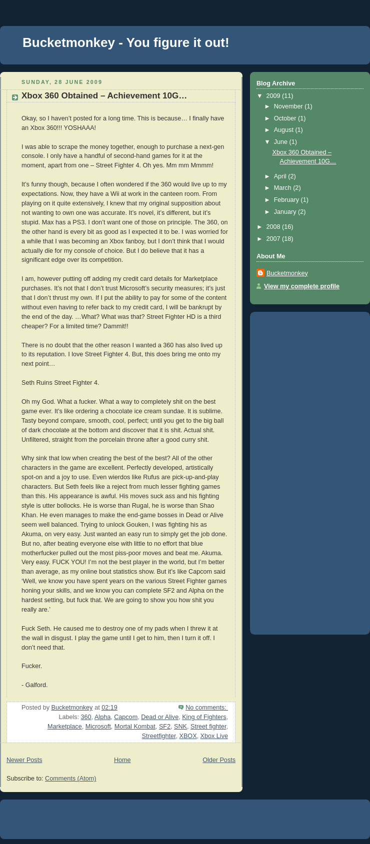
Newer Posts (24, 760)
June (282, 141)
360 (86, 717)
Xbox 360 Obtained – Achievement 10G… (104, 95)
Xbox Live (214, 736)
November (289, 106)
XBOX (188, 736)
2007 (274, 238)
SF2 (164, 726)
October (286, 118)
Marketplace (65, 726)
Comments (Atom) (70, 778)
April (281, 176)
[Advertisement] (292, 470)
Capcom (126, 717)
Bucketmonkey (287, 273)
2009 (274, 95)
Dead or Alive (159, 717)
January (286, 211)
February (287, 199)
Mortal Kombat (135, 726)
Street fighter (208, 726)
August (285, 129)
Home (122, 760)
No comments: (207, 707)
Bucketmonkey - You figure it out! (126, 42)
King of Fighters (204, 717)
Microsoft (98, 726)
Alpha (102, 717)
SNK (180, 726)
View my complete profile (302, 286)
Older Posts (219, 760)
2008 (274, 226)
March (284, 187)
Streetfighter (159, 736)
